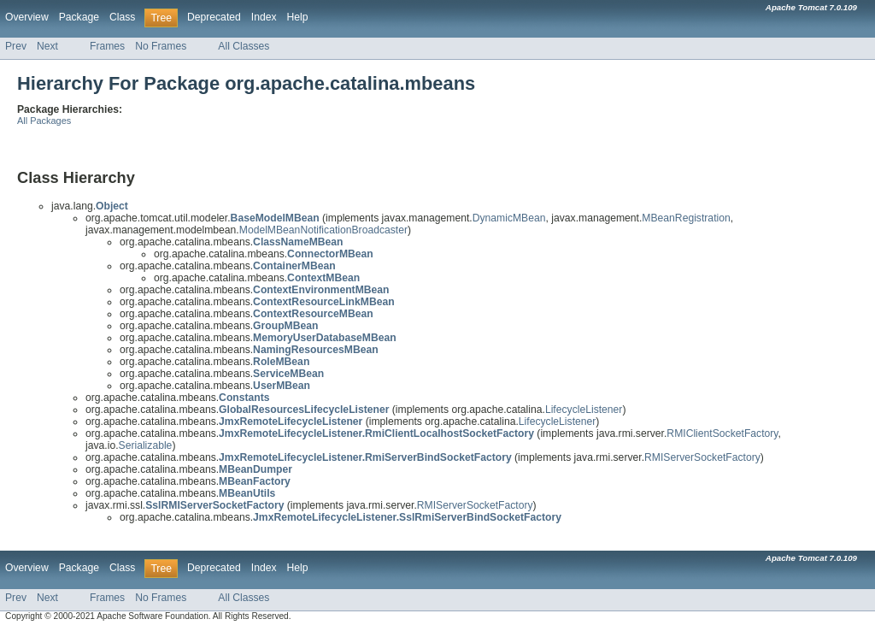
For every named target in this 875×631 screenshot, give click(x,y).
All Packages (44, 120)
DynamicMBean (509, 218)
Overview (27, 17)
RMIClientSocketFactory (722, 433)
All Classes (243, 46)
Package (79, 17)
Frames (107, 46)
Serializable (146, 445)
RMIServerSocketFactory (702, 457)
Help (297, 17)
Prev (15, 46)
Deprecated (214, 17)
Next (47, 46)
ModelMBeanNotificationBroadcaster (323, 230)
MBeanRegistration (686, 218)
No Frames (160, 46)
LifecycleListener (584, 410)
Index (264, 17)
